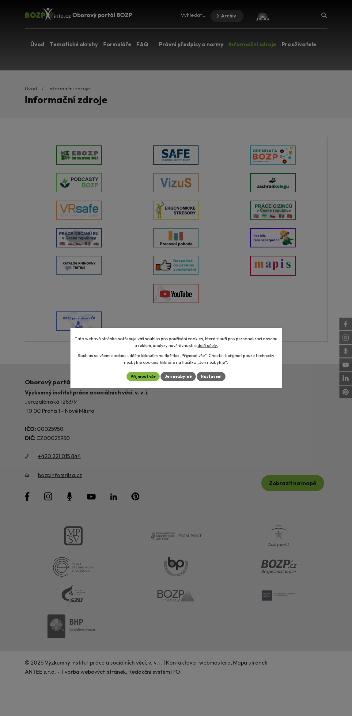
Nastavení (213, 376)
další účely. (208, 345)
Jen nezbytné (178, 376)
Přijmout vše (141, 376)
